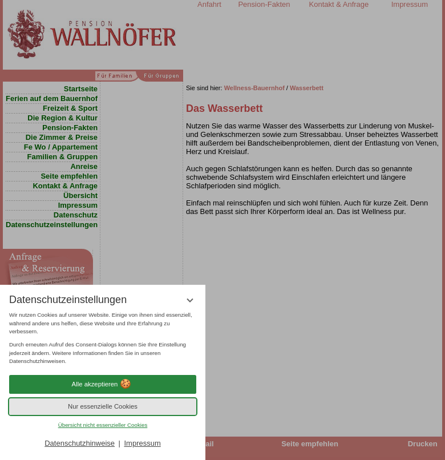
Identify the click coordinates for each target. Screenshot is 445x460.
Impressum (142, 443)
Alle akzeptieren (103, 384)
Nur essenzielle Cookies (102, 406)
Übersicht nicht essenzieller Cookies (103, 425)
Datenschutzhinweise (79, 443)
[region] (102, 338)
